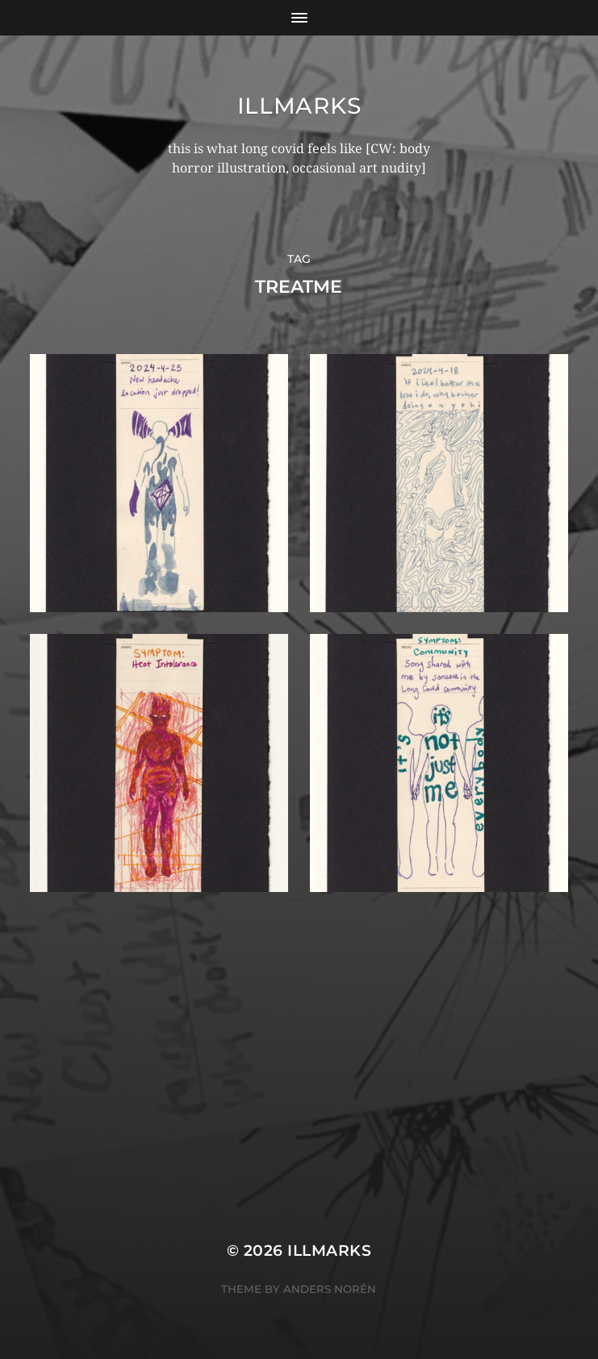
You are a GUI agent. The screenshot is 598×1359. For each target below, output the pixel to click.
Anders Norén (329, 1288)
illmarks (299, 105)
